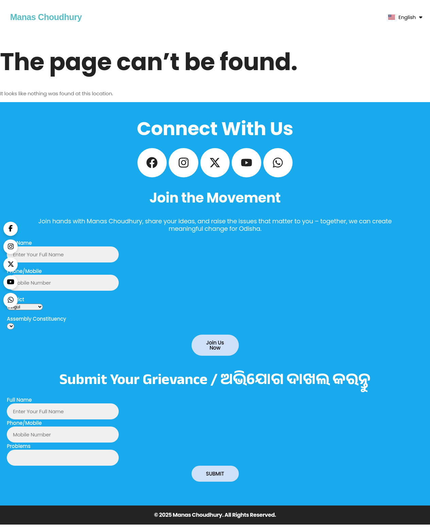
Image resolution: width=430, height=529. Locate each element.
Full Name (19, 247)
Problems (19, 450)
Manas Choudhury (46, 17)
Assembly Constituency (36, 323)
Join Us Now (215, 349)
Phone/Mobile (24, 275)
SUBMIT (215, 478)
